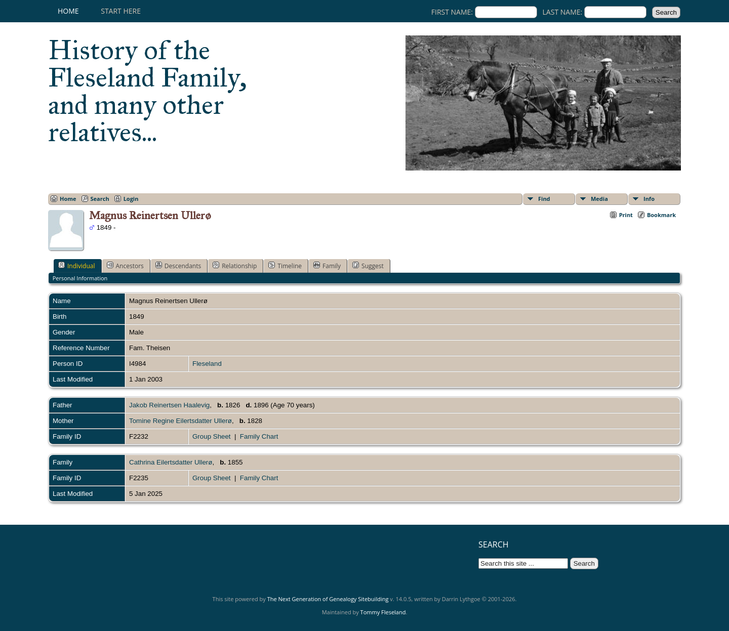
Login (131, 198)
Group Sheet (211, 436)
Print (626, 215)
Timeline (285, 265)
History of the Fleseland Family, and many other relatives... (147, 91)
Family (327, 265)
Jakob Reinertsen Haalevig (169, 405)
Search (100, 198)
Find (544, 198)
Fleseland (207, 363)
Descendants (178, 265)
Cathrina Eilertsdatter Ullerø (170, 462)
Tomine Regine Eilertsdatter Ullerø (180, 421)
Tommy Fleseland (383, 612)
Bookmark (661, 215)
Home (68, 11)
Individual (76, 265)
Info (649, 198)
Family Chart (259, 436)
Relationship (235, 265)
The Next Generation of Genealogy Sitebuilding (328, 599)
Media (599, 198)
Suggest (368, 265)
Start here (121, 11)
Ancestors (125, 265)
